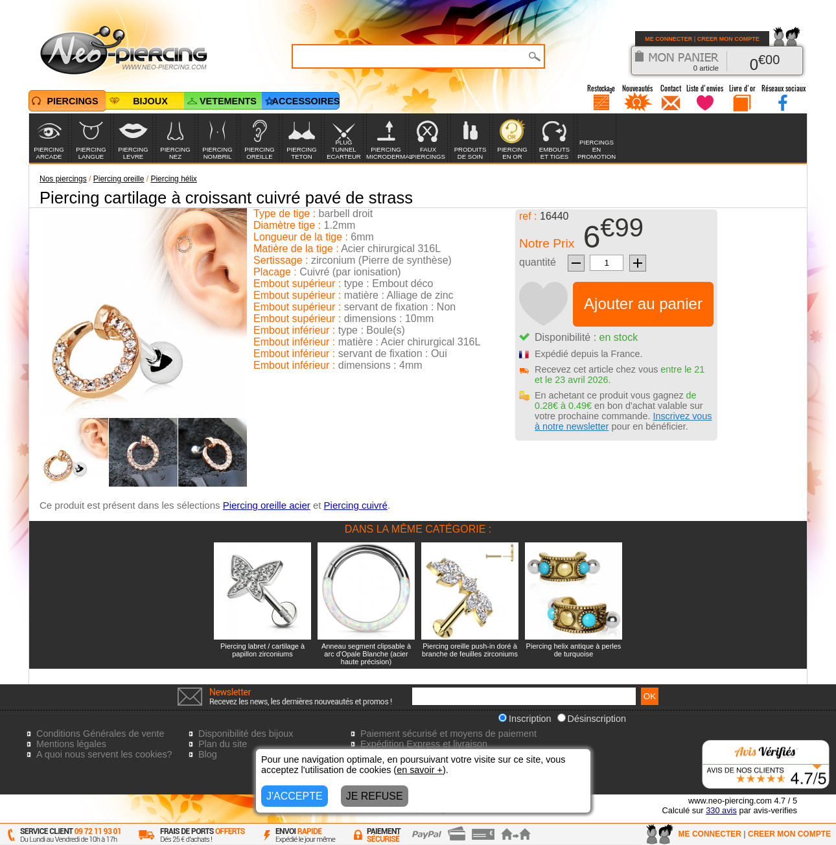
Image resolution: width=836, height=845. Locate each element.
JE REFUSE (374, 796)
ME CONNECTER (668, 39)
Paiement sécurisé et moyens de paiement (448, 733)
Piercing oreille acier (266, 505)
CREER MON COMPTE (728, 39)
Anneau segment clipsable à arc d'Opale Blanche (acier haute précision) (366, 654)
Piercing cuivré (356, 505)
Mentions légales (71, 744)
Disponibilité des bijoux (245, 733)
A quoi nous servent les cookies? (104, 754)
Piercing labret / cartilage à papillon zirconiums (262, 650)
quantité (537, 262)
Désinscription (591, 718)
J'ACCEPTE (294, 796)
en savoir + (420, 770)
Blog (207, 754)
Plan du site (222, 744)
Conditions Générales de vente (100, 733)
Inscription (525, 718)
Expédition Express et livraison (423, 744)
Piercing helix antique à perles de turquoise (573, 650)
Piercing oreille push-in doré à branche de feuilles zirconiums (470, 650)
